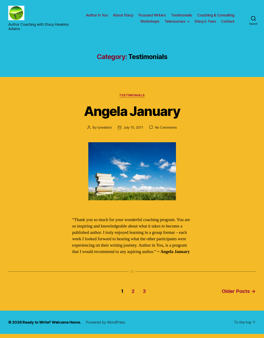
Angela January (132, 115)
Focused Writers (152, 17)
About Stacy (123, 17)
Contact (228, 23)
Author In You (97, 17)
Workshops (149, 23)
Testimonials (181, 17)
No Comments (166, 131)
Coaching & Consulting (216, 17)
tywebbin (104, 131)
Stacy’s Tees (205, 23)
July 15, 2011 (133, 131)
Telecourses (175, 23)
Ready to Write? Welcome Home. (51, 326)
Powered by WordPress (105, 326)
